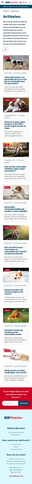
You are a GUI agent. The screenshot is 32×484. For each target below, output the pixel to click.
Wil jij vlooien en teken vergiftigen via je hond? (15, 371)
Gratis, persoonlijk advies (16, 432)
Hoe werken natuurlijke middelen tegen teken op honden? (15, 169)
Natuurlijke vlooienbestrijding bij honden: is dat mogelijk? (15, 209)
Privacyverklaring (16, 449)
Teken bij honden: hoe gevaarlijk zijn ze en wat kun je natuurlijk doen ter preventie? (15, 80)
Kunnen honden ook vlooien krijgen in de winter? (13, 292)
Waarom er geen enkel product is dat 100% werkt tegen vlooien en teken (15, 125)
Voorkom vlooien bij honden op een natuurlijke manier (13, 332)
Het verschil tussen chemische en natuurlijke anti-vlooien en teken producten (15, 250)
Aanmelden (24, 403)
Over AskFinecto (16, 444)
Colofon (16, 447)
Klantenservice (16, 435)
